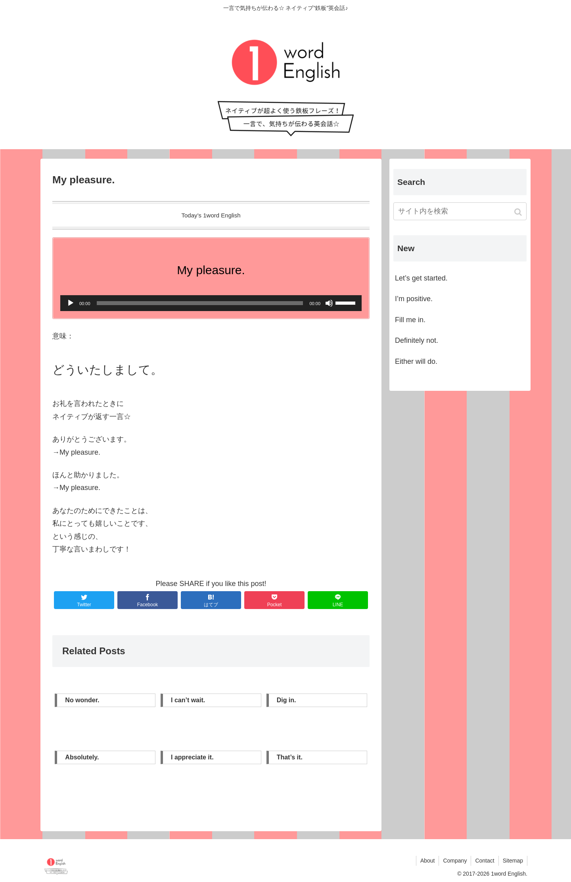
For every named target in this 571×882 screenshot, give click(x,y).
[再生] (71, 303)
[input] (460, 211)
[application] (211, 303)
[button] (519, 212)
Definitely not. (416, 340)
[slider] (200, 303)
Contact (484, 860)
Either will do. (416, 361)
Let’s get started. (421, 278)
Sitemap (513, 860)
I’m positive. (414, 299)
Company (455, 860)
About (427, 860)
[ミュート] (329, 303)
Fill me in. (410, 320)
